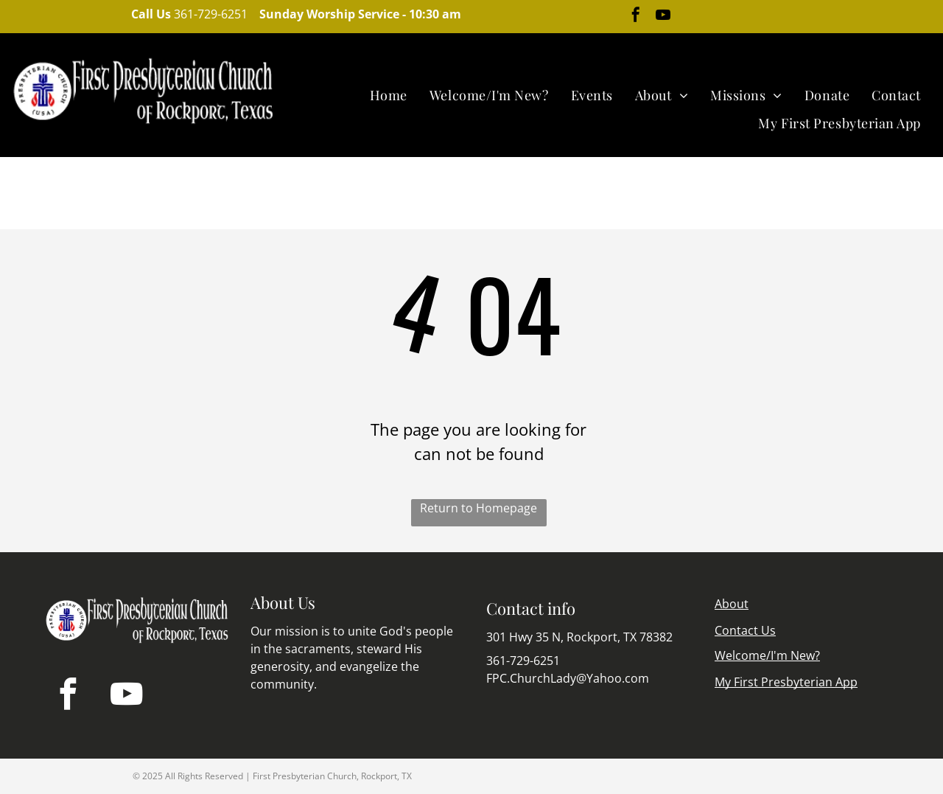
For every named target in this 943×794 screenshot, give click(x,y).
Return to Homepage (478, 508)
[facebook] (636, 16)
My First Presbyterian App (786, 682)
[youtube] (663, 16)
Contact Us (745, 630)
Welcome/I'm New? (767, 655)
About (732, 604)
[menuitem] (388, 95)
